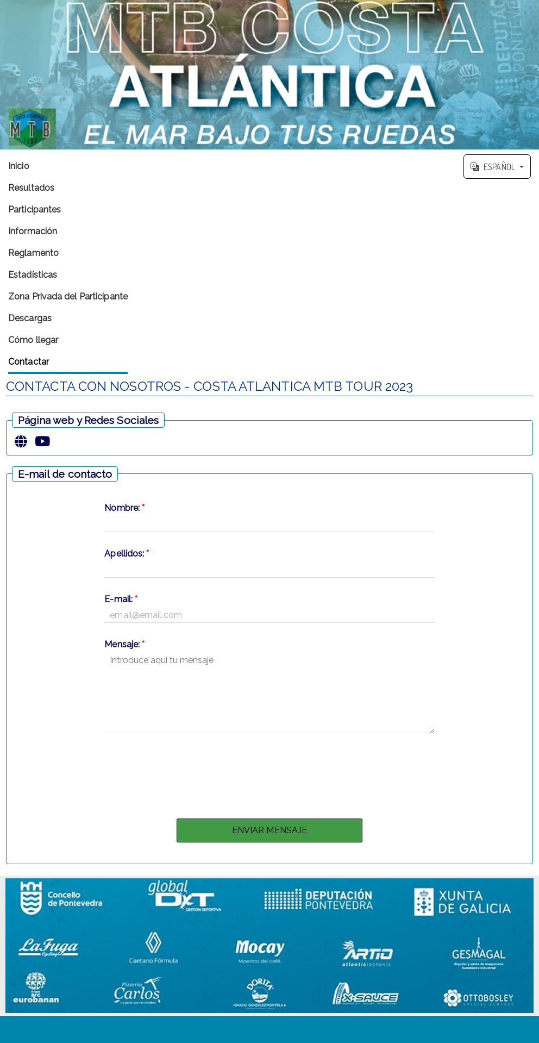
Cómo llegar (33, 340)
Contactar (28, 362)
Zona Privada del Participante (68, 296)
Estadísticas (32, 275)
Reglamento (33, 253)
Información (32, 231)
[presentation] (269, 773)
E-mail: (120, 599)
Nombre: (124, 508)
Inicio (18, 166)
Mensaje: (124, 644)
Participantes (34, 209)
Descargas (30, 318)
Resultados (31, 188)
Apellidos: (126, 553)
